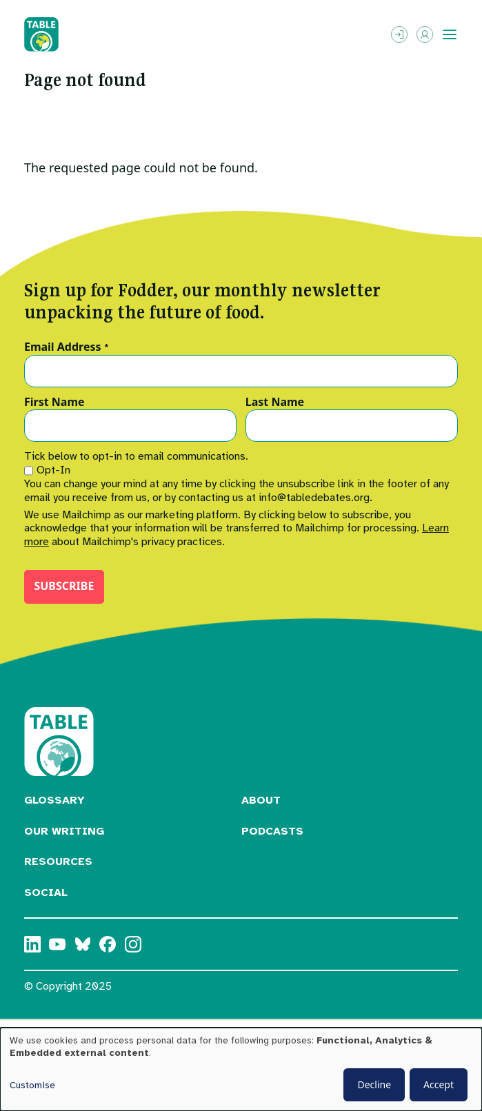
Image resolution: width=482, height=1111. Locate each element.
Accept (438, 1084)
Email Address (66, 347)
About (261, 800)
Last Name (274, 402)
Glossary (54, 800)
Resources (58, 861)
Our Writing (64, 831)
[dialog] (241, 1069)
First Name (54, 402)
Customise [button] (32, 1085)
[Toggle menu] (449, 34)
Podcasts (272, 831)
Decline (374, 1084)
